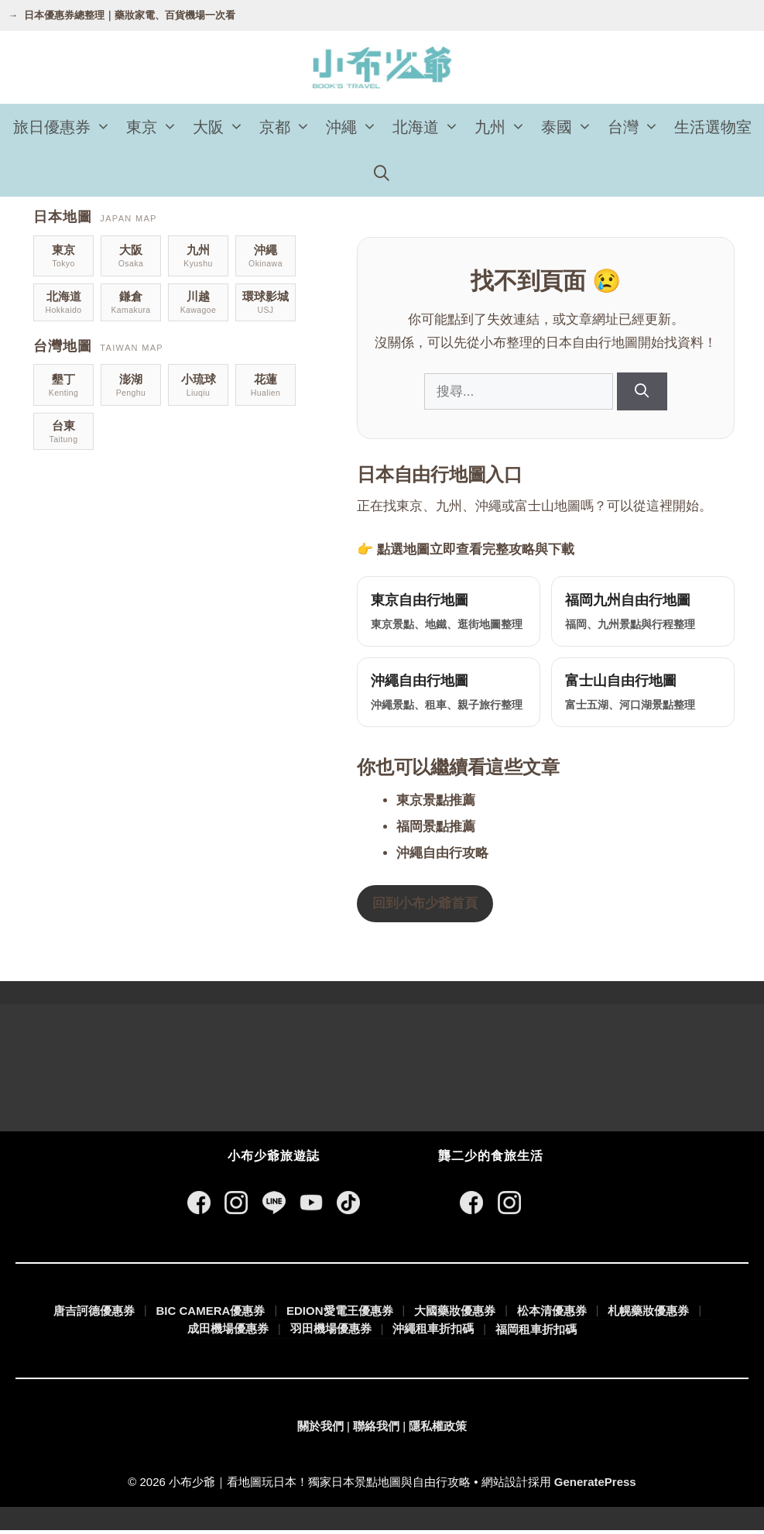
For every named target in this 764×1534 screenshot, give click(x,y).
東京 (155, 127)
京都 (288, 127)
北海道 (429, 127)
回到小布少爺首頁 (425, 908)
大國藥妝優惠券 (454, 1314)
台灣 (637, 127)
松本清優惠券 (552, 1314)
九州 (504, 127)
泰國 (570, 127)
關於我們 (320, 1429)
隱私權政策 (438, 1429)
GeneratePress (595, 1486)
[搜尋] (642, 391)
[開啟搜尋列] (382, 173)
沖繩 (355, 127)
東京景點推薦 (435, 805)
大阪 (222, 127)
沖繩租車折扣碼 (433, 1333)
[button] (104, 127)
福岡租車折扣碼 (536, 1333)
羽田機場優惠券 (331, 1333)
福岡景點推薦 (435, 831)
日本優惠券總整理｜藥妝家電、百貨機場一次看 (129, 15)
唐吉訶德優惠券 (94, 1314)
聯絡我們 (376, 1429)
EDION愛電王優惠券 (339, 1314)
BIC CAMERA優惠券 (211, 1314)
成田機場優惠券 (228, 1333)
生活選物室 (713, 127)
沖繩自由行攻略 (442, 857)
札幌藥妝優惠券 (648, 1314)
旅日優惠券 (65, 127)
